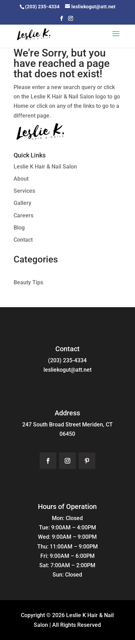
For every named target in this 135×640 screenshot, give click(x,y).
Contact (23, 239)
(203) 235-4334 (67, 360)
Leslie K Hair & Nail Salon (45, 166)
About (21, 178)
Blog (19, 227)
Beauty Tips (28, 282)
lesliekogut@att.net (67, 369)
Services (24, 191)
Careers (23, 215)
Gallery (22, 203)
